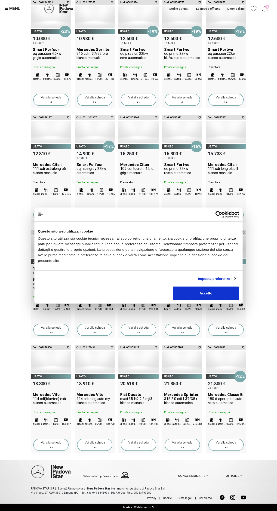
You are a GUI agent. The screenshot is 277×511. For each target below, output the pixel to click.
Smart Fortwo (138, 53)
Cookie (167, 498)
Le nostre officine (208, 8)
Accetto (206, 293)
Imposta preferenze (214, 278)
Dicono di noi (236, 8)
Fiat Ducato (138, 398)
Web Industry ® (144, 507)
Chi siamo (205, 498)
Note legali (185, 498)
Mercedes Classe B (226, 398)
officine (232, 475)
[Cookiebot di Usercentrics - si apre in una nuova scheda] (219, 214)
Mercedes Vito (51, 398)
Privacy (151, 498)
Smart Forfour (51, 53)
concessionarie (191, 475)
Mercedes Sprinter (95, 53)
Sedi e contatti (179, 8)
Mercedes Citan (51, 168)
